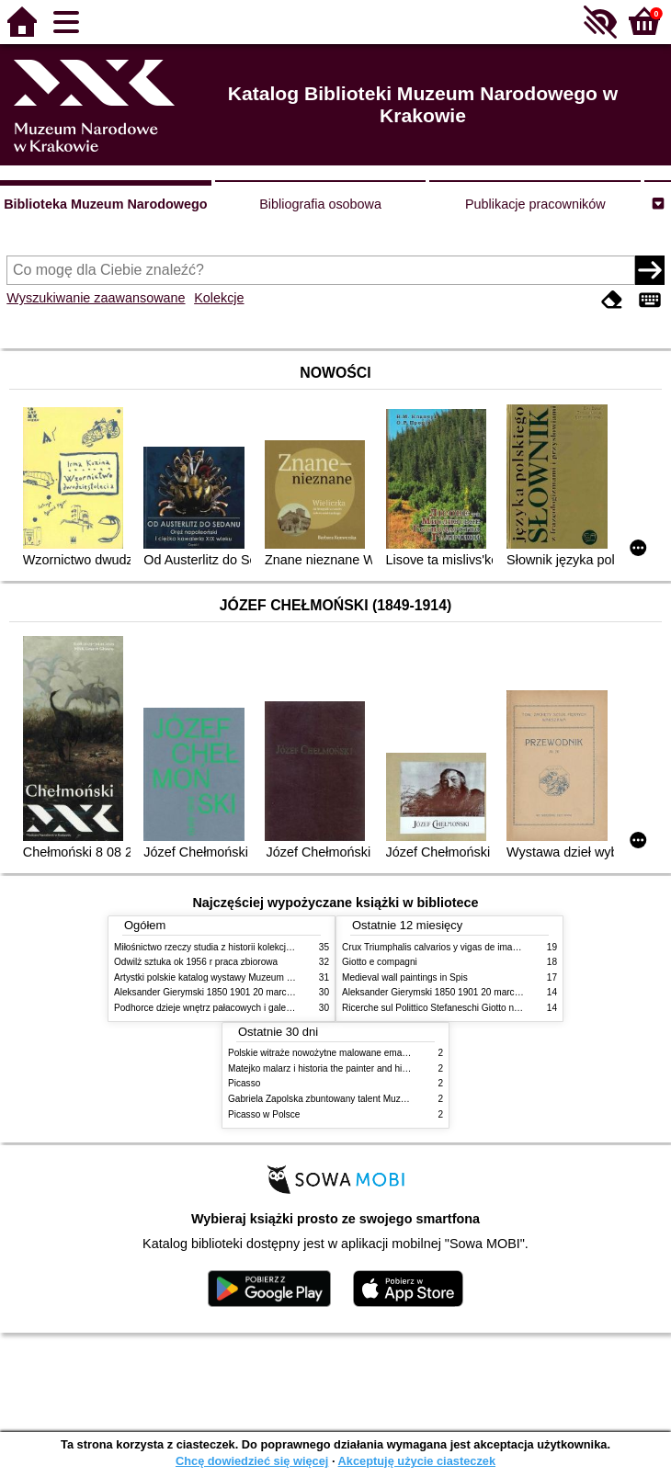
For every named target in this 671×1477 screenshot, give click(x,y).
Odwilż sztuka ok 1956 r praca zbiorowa (196, 962)
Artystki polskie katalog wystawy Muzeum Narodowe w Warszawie (249, 977)
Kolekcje (219, 297)
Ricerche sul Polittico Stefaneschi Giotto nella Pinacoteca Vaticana (478, 1008)
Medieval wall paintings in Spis (405, 977)
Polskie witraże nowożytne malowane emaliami (324, 1053)
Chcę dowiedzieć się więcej (252, 1461)
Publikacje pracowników (535, 204)
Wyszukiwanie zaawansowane (95, 297)
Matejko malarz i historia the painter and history (325, 1068)
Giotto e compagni (379, 962)
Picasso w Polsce (264, 1114)
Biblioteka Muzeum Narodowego (105, 204)
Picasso (244, 1083)
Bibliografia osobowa (320, 204)
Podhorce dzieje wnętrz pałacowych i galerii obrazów (222, 1008)
